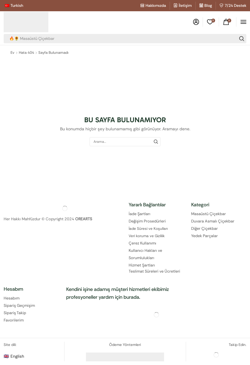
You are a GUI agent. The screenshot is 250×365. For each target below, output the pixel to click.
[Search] (241, 38)
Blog (208, 5)
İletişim (185, 5)
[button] (196, 22)
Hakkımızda (156, 5)
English (17, 356)
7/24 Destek (235, 5)
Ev (12, 52)
